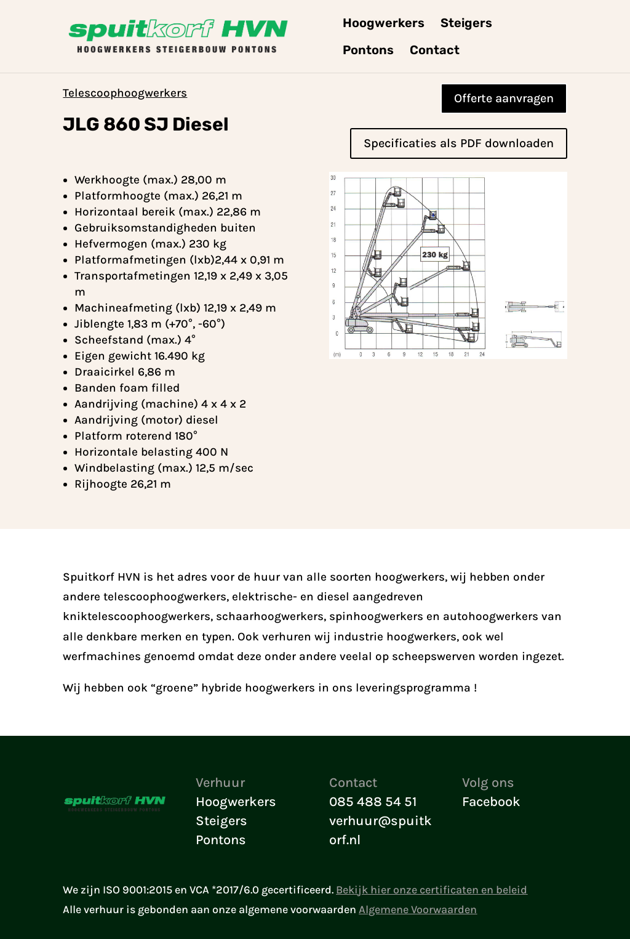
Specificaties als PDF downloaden (459, 143)
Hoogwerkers (384, 24)
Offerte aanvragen (504, 98)
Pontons (368, 51)
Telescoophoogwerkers (125, 93)
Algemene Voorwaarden (418, 909)
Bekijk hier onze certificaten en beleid (431, 890)
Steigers (466, 24)
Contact (435, 51)
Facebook (491, 802)
